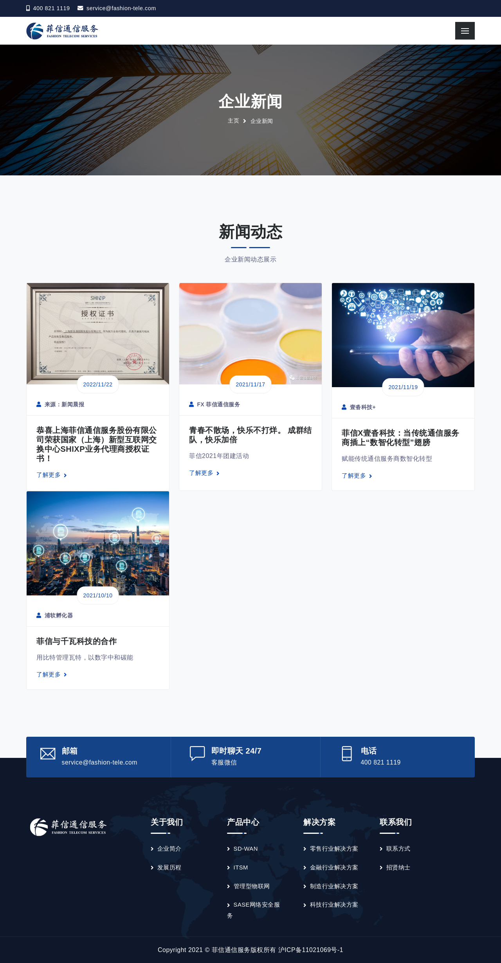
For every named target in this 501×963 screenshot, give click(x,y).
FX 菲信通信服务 (214, 405)
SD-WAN (246, 848)
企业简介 (169, 848)
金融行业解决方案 (334, 867)
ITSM (241, 867)
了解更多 (51, 474)
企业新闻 (261, 121)
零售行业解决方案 (334, 848)
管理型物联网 (252, 885)
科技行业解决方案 (334, 904)
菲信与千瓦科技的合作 (76, 641)
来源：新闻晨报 (60, 405)
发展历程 (169, 867)
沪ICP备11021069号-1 (311, 950)
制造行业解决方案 (334, 885)
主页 (233, 121)
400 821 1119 (381, 762)
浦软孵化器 (54, 615)
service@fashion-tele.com (121, 8)
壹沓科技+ (359, 407)
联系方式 (398, 848)
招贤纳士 (398, 867)
